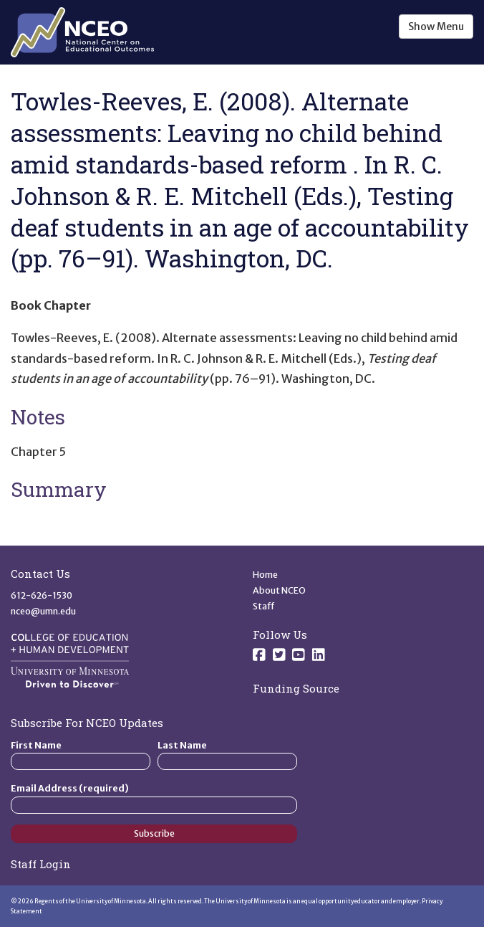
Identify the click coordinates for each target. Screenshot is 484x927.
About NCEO (279, 590)
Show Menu (436, 26)
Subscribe (154, 833)
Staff (264, 606)
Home (265, 574)
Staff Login (41, 864)
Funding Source (296, 688)
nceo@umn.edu (43, 611)
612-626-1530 (41, 595)
